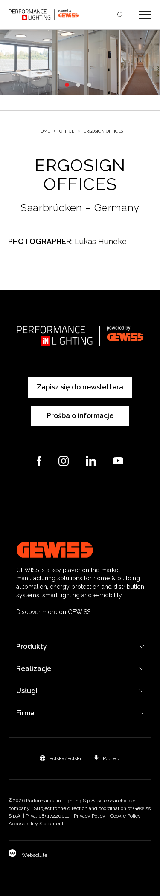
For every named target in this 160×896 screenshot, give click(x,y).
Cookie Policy (125, 816)
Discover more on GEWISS (53, 611)
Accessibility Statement (36, 824)
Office (66, 131)
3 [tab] (89, 85)
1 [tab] (67, 85)
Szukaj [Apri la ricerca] (120, 15)
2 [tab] (78, 85)
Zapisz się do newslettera (80, 387)
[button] (60, 758)
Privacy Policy (89, 816)
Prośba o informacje (80, 416)
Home (43, 131)
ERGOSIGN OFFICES (103, 131)
